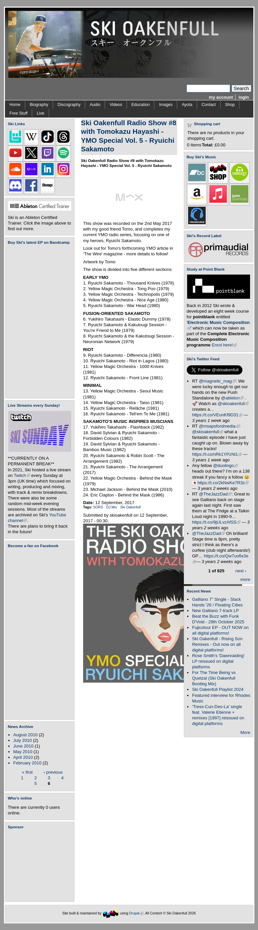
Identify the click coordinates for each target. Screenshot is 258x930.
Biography (39, 104)
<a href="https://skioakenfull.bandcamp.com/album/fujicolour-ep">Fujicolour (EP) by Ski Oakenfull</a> (38, 321)
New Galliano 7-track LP (215, 610)
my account (221, 97)
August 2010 (25, 734)
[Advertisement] (41, 865)
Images (166, 104)
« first (27, 771)
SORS (98, 507)
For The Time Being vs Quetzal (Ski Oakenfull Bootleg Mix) (214, 678)
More (245, 732)
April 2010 (23, 757)
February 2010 (27, 762)
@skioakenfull (233, 403)
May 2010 (22, 751)
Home (15, 104)
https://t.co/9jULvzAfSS (216, 522)
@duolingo (225, 465)
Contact (209, 104)
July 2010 (22, 740)
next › (240, 570)
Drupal (136, 913)
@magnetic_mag (217, 381)
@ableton (232, 397)
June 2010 (23, 746)
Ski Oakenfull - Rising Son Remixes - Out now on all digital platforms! (217, 644)
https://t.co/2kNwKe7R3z (223, 482)
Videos (116, 104)
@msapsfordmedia (219, 426)
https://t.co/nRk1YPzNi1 (217, 454)
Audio (95, 104)
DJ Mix (111, 507)
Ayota (187, 104)
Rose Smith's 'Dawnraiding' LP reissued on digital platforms (218, 661)
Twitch (22, 475)
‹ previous (53, 771)
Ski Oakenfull (130, 507)
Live (40, 113)
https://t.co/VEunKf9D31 (217, 414)
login (243, 97)
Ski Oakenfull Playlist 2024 (217, 689)
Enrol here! (224, 344)
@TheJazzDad (215, 493)
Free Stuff (18, 113)
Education (140, 104)
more (245, 579)
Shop (230, 104)
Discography (69, 104)
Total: (208, 144)
